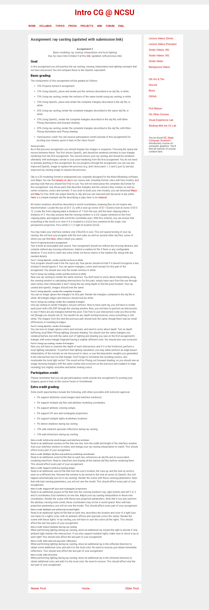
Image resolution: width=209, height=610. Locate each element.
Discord (153, 85)
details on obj (63, 180)
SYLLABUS (45, 25)
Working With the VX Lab (162, 125)
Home (86, 588)
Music (152, 90)
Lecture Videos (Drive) (161, 38)
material (102, 197)
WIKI (99, 25)
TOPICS (60, 25)
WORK (31, 25)
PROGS (72, 25)
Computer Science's (160, 140)
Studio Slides (156, 61)
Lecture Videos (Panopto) (163, 44)
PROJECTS (87, 25)
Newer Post (38, 588)
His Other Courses (159, 114)
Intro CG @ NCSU (104, 12)
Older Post (132, 588)
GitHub (152, 96)
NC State (169, 137)
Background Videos (159, 67)
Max (37, 194)
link (89, 56)
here (53, 238)
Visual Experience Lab (161, 120)
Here (33, 197)
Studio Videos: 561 (159, 55)
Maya (134, 190)
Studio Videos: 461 (159, 49)
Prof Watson (155, 108)
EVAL (121, 25)
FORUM (110, 25)
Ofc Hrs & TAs (156, 79)
